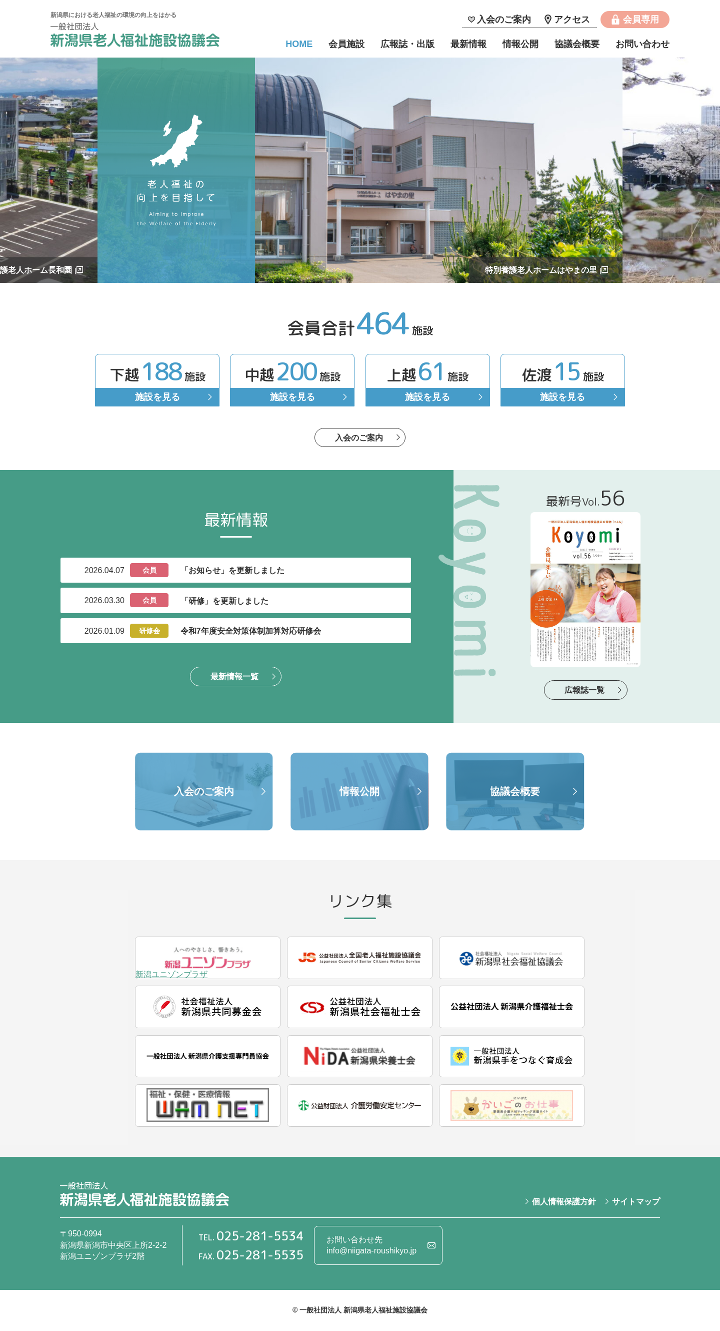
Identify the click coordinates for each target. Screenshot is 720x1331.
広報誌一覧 (584, 690)
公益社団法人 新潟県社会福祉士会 (360, 1007)
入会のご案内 (504, 20)
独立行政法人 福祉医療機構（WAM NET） (208, 1105)
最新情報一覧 (234, 676)
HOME (299, 44)
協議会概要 (577, 44)
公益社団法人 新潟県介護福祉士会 (512, 1007)
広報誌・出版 (407, 44)
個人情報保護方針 (564, 1201)
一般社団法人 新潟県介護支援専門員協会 (208, 1056)
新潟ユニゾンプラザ (208, 958)
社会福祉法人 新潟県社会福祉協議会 (512, 958)
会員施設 (346, 44)
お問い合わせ (643, 44)
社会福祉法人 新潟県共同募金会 (208, 1007)
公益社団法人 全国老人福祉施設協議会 (360, 958)
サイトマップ (636, 1201)
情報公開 (520, 44)
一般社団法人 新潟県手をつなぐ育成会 (512, 1056)
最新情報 (468, 44)
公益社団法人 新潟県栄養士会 (360, 1056)
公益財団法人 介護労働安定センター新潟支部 (360, 1105)
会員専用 (641, 20)
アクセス (572, 20)
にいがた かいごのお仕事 (512, 1105)
